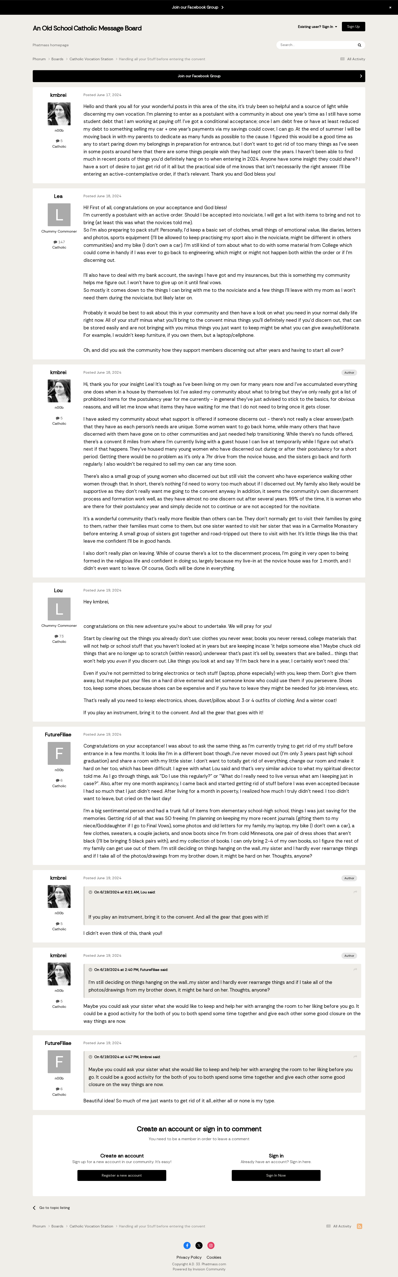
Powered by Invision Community (199, 1269)
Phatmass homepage (51, 45)
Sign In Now (276, 1175)
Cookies (214, 1257)
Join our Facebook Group (195, 7)
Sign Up (353, 26)
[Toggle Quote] (91, 892)
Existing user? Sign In (317, 26)
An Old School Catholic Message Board (87, 28)
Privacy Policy (189, 1257)
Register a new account (122, 1175)
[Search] (301, 45)
